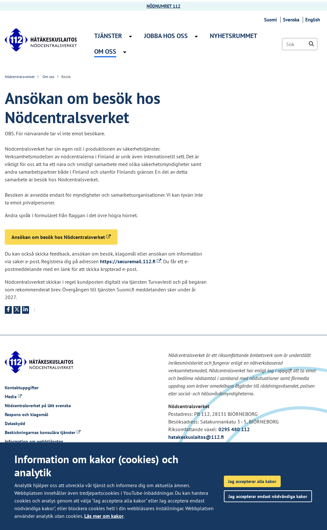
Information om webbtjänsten (34, 441)
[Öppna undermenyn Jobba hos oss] (196, 36)
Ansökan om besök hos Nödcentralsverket (64, 236)
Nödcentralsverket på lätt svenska (38, 405)
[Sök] (299, 44)
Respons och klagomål (26, 414)
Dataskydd (15, 423)
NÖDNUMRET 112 (163, 6)
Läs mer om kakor (104, 516)
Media (13, 396)
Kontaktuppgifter (22, 388)
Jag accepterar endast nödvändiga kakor (267, 496)
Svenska (292, 20)
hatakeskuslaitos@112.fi (196, 437)
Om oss (48, 76)
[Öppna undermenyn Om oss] (124, 52)
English (313, 20)
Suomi (271, 20)
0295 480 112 (234, 429)
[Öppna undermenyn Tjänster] (130, 36)
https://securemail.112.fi (130, 261)
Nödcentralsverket (19, 76)
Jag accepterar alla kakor (252, 481)
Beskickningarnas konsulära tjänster (42, 432)
